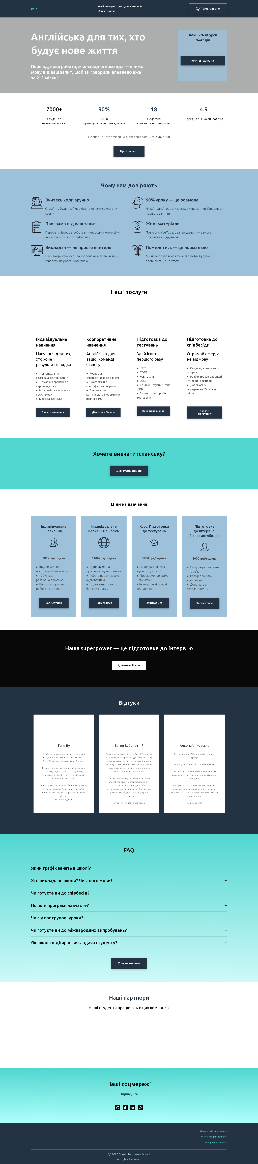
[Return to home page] (51, 9)
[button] (208, 8)
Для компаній (133, 6)
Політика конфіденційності (213, 1136)
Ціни (119, 6)
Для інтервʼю (106, 11)
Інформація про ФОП (216, 1142)
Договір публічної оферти (213, 1131)
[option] (33, 8)
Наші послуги (106, 6)
